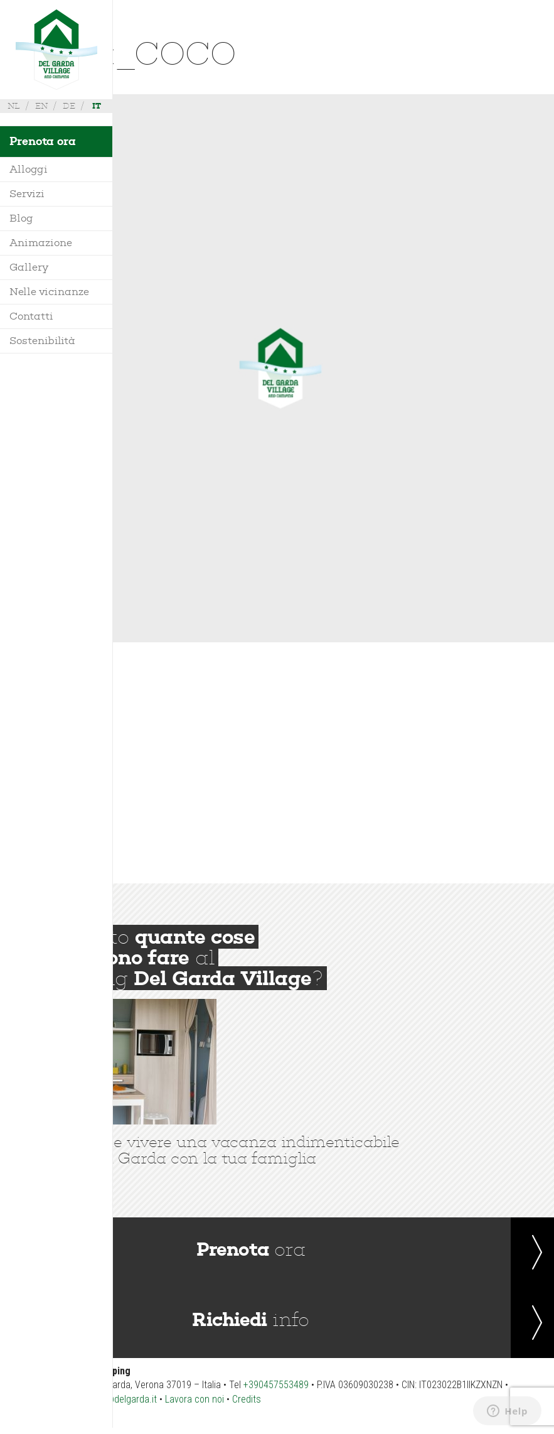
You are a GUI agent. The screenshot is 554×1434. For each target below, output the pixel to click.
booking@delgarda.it (116, 1399)
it (96, 106)
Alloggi (28, 169)
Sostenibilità (42, 341)
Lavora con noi (194, 1399)
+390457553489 (276, 1385)
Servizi (27, 194)
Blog (21, 218)
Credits (246, 1399)
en (41, 106)
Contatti (31, 316)
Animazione (40, 243)
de (69, 106)
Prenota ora (42, 141)
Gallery (28, 267)
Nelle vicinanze (49, 292)
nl (14, 106)
